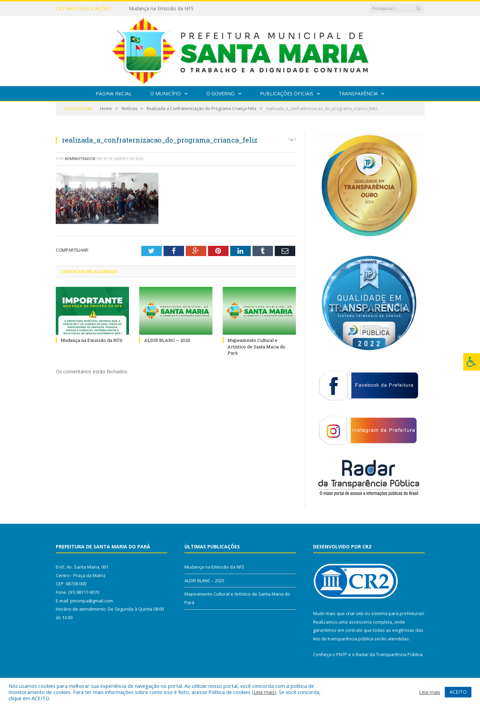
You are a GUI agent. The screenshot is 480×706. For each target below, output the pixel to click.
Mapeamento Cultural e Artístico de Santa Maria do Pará (256, 346)
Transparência (358, 93)
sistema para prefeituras (397, 613)
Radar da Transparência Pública (389, 654)
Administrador (80, 158)
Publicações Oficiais (286, 93)
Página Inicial (114, 93)
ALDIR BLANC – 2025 (167, 340)
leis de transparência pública (343, 639)
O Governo (220, 93)
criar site (355, 613)
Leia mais (264, 692)
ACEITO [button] (458, 692)
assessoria (360, 622)
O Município (165, 93)
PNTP (341, 654)
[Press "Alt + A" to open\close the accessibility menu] (471, 362)
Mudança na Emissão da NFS (161, 8)
